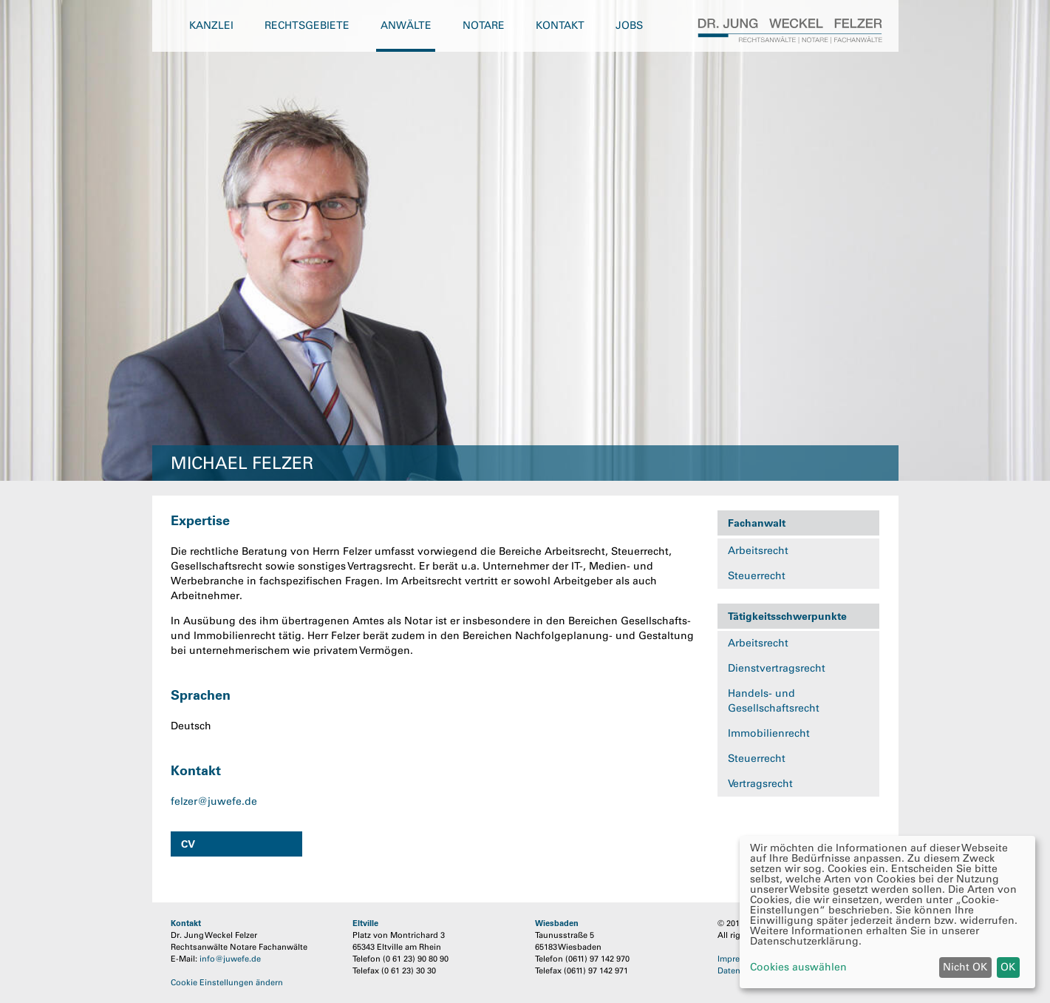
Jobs (629, 25)
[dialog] (887, 912)
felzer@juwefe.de (214, 801)
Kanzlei (211, 25)
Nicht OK (965, 967)
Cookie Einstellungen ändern (227, 982)
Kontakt (560, 25)
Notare (484, 25)
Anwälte (406, 25)
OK (1007, 967)
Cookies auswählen (798, 967)
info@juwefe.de (230, 958)
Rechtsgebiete (307, 25)
